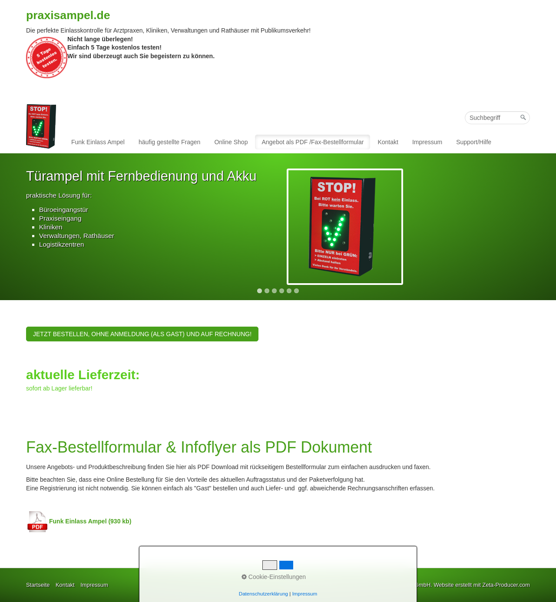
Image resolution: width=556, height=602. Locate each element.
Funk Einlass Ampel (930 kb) (78, 521)
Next (539, 225)
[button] (142, 334)
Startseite (38, 585)
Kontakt (387, 142)
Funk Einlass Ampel (98, 142)
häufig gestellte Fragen (169, 142)
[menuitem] (98, 142)
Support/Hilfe (473, 142)
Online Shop (231, 142)
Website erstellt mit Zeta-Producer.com (482, 585)
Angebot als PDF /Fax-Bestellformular (312, 142)
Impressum (427, 142)
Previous (16, 225)
